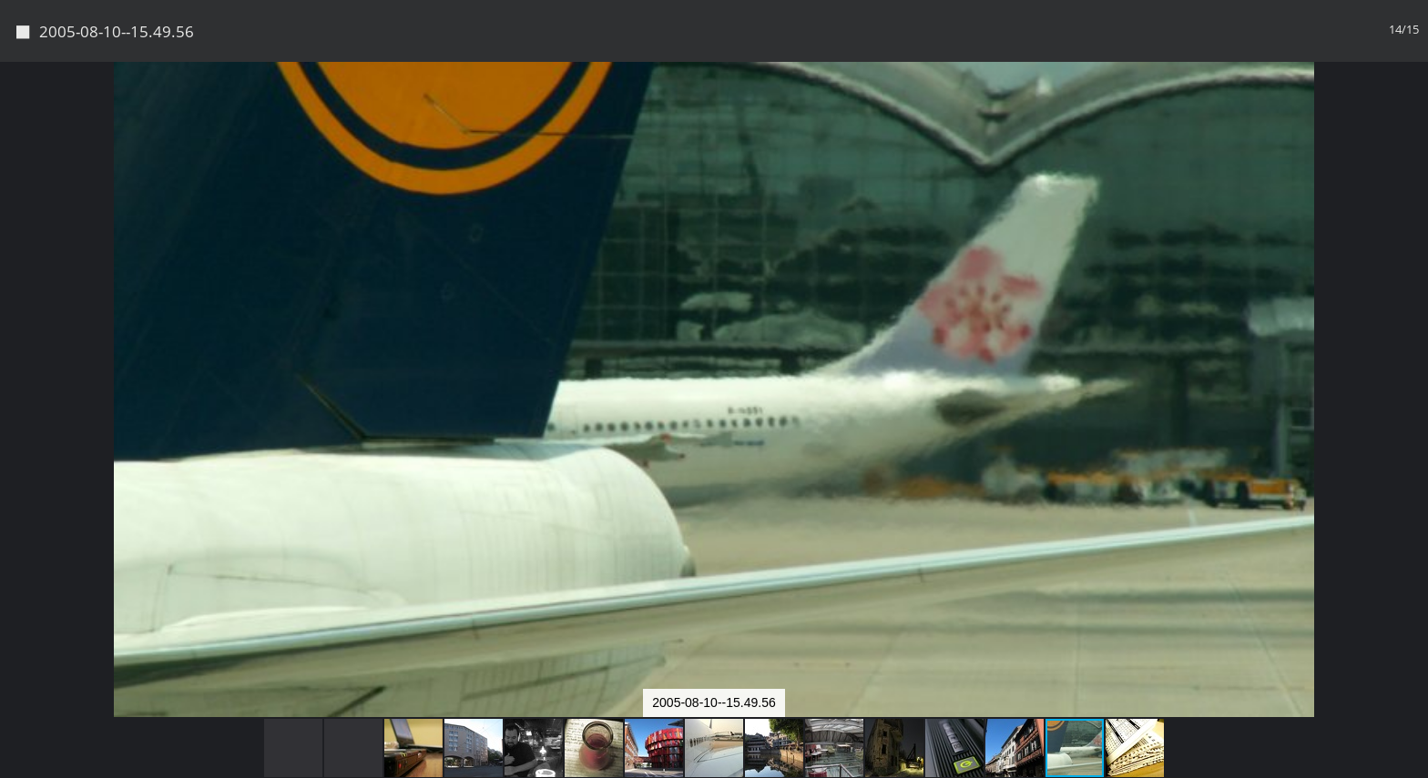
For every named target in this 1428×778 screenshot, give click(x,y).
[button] (1411, 109)
